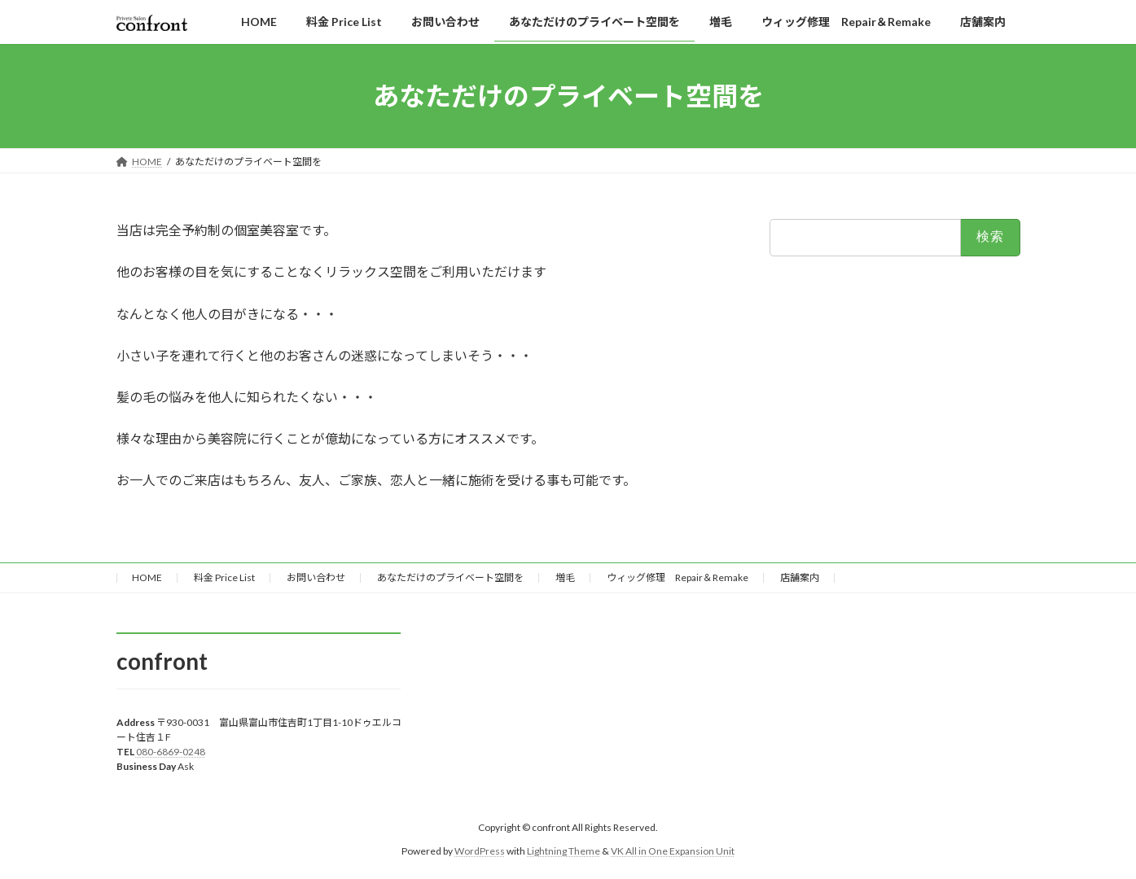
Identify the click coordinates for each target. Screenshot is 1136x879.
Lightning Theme (563, 851)
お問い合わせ (316, 577)
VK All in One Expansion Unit (673, 851)
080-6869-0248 (170, 752)
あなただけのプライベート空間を (450, 577)
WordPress (479, 851)
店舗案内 (799, 577)
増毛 (565, 577)
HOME (147, 577)
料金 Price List (224, 577)
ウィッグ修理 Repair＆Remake (677, 577)
